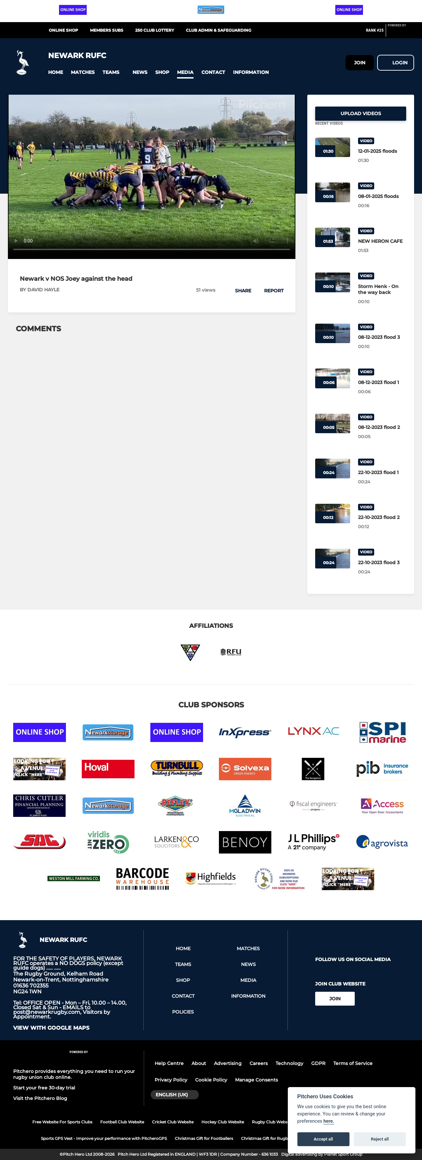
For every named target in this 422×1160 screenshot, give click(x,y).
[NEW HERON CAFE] (382, 249)
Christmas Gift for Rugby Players (273, 1138)
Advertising (228, 1063)
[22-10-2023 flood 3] (382, 570)
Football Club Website (122, 1121)
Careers (259, 1063)
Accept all (323, 1139)
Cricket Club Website (173, 1121)
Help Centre (169, 1063)
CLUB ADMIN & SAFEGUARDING (218, 30)
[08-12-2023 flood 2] (382, 435)
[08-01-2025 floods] (382, 204)
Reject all (380, 1139)
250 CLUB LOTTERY (154, 30)
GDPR (318, 1063)
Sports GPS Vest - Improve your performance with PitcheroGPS (104, 1138)
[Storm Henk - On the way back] (382, 297)
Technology (289, 1063)
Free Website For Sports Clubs (62, 1121)
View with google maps (51, 1028)
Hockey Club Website (222, 1121)
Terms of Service (353, 1063)
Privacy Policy (171, 1080)
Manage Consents (256, 1080)
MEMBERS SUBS (106, 30)
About (199, 1063)
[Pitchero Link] (401, 33)
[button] (55, 72)
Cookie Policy (211, 1080)
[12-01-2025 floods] (382, 159)
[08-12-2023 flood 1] (382, 390)
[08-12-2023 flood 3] (382, 345)
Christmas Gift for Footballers (204, 1138)
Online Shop (63, 30)
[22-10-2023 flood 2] (382, 525)
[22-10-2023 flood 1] (382, 480)
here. (328, 1121)
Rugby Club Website (272, 1121)
